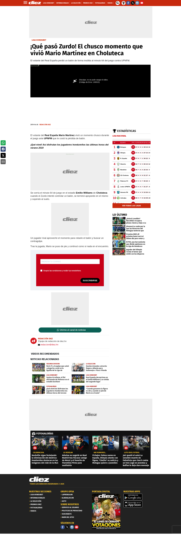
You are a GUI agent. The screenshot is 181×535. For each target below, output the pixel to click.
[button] (3, 142)
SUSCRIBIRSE (90, 280)
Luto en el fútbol (132, 452)
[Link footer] (39, 479)
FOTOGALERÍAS (44, 433)
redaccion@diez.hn (48, 344)
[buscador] (118, 3)
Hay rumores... (100, 452)
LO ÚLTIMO (119, 214)
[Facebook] (63, 527)
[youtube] (77, 527)
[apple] (137, 504)
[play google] (137, 497)
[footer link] (90, 485)
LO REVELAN (68, 452)
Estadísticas (126, 131)
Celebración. (38, 452)
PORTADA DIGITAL (101, 491)
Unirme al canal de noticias (73, 330)
